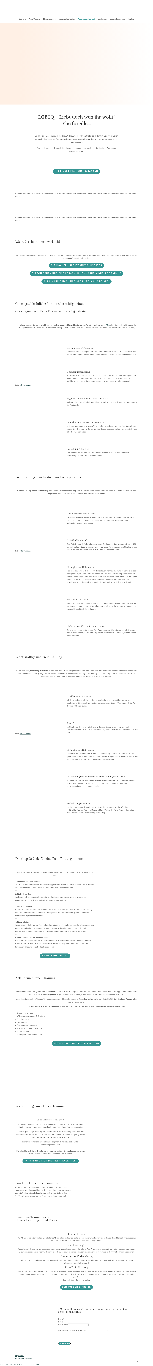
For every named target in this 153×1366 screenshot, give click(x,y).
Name (61, 1319)
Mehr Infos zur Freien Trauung (76, 1043)
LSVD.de (107, 325)
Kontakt (131, 19)
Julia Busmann (25, 385)
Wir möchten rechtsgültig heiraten (76, 265)
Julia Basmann (25, 551)
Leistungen (102, 19)
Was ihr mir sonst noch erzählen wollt (72, 1330)
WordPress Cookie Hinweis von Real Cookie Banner (19, 1365)
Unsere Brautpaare (117, 19)
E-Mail (61, 1322)
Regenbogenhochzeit (86, 19)
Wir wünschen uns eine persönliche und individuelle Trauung (76, 273)
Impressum (19, 1356)
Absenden (64, 1343)
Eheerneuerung (49, 19)
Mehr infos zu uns (55, 956)
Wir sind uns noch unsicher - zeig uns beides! (76, 281)
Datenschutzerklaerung (24, 1359)
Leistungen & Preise (76, 1287)
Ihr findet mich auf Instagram (76, 171)
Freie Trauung (34, 19)
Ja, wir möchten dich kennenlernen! (51, 1161)
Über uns (22, 19)
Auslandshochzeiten (67, 19)
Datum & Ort (63, 1325)
